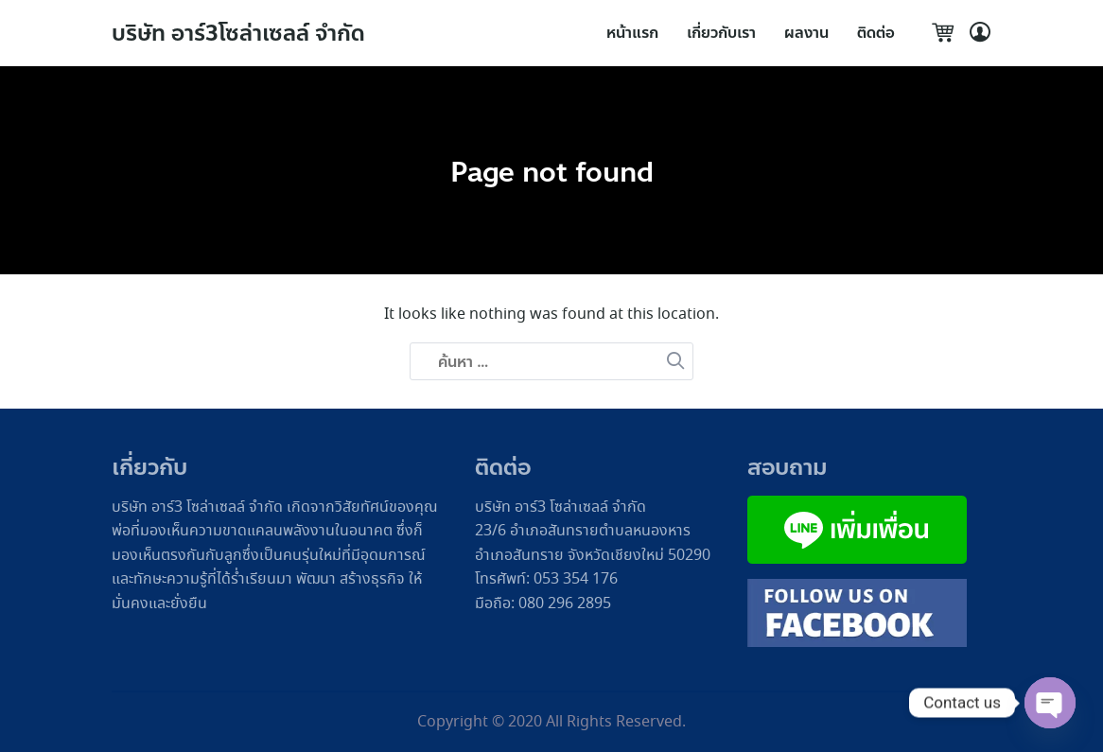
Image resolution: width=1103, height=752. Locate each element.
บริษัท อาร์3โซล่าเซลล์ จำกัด (243, 33)
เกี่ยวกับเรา (721, 32)
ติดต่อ (876, 32)
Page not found (551, 172)
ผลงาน (806, 32)
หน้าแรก (632, 32)
